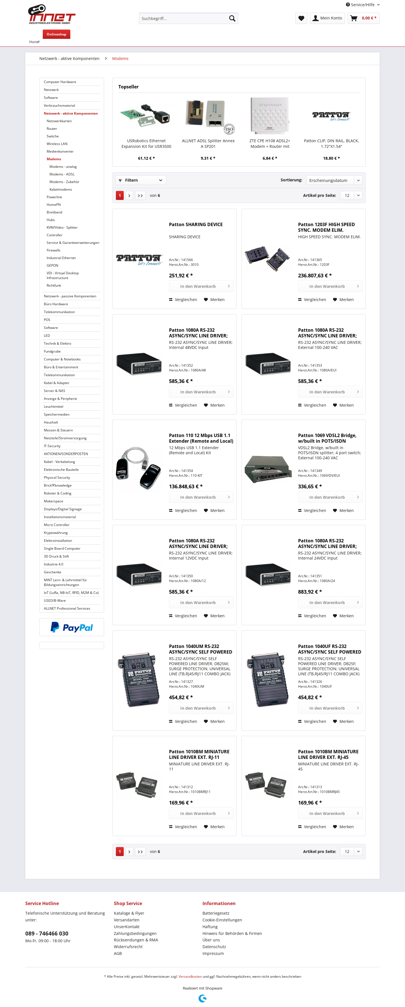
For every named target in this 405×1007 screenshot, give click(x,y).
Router (52, 128)
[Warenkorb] (364, 18)
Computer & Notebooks (62, 359)
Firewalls (53, 250)
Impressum (213, 953)
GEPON (52, 265)
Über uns (211, 940)
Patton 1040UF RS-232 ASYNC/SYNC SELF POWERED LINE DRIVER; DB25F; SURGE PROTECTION (329, 649)
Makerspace (53, 501)
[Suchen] (232, 18)
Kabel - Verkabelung (59, 461)
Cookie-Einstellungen (222, 920)
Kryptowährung (56, 532)
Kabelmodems (61, 189)
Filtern (128, 180)
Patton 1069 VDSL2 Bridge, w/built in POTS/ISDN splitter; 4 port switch (327, 438)
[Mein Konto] (327, 18)
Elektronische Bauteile (61, 469)
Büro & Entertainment (61, 367)
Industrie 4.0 (53, 564)
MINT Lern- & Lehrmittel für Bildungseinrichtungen (65, 582)
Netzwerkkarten (59, 121)
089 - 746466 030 (46, 933)
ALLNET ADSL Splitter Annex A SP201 (208, 143)
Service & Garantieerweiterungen (73, 242)
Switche (53, 136)
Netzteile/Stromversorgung (65, 438)
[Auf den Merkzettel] (214, 299)
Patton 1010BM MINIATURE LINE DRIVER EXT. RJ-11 (199, 754)
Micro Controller (56, 524)
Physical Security (57, 477)
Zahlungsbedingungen (135, 933)
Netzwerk (51, 89)
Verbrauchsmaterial (59, 105)
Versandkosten (190, 976)
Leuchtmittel (53, 406)
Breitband (54, 212)
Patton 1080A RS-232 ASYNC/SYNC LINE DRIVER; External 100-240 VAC (327, 332)
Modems (54, 159)
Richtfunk (54, 285)
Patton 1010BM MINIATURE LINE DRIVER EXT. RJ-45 (328, 754)
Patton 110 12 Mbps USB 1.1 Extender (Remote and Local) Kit (201, 438)
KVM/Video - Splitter (62, 227)
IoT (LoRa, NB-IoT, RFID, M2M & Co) (71, 592)
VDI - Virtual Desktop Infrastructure (63, 275)
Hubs (51, 219)
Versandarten (127, 920)
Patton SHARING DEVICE (196, 225)
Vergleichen (183, 299)
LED (47, 335)
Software (51, 97)
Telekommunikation (59, 311)
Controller (54, 235)
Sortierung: (291, 179)
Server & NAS (54, 390)
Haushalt (51, 422)
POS (47, 319)
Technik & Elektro (57, 343)
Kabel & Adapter (56, 382)
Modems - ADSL (62, 174)
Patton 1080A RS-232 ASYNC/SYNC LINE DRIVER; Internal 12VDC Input (198, 543)
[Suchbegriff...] (188, 18)
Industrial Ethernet (61, 257)
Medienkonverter (60, 151)
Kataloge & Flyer (129, 913)
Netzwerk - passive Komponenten (70, 296)
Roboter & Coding (57, 493)
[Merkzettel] (301, 18)
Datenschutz (214, 946)
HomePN (54, 204)
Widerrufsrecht (128, 946)
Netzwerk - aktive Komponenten (71, 113)
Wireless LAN (57, 143)
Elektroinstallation (58, 540)
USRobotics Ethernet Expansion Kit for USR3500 (146, 143)
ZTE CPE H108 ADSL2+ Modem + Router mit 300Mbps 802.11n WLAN (270, 143)
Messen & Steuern (58, 430)
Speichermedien (56, 414)
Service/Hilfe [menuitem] (361, 4)
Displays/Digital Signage (63, 509)
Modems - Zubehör (64, 181)
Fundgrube (52, 351)
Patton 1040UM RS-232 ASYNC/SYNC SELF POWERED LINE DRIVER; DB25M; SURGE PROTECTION (200, 649)
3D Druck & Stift (56, 556)
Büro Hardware (56, 304)
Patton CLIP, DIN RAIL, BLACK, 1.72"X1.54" (331, 143)
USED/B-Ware (55, 600)
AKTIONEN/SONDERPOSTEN (66, 453)
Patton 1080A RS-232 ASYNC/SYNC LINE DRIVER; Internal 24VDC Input (327, 543)
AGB (118, 953)
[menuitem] (188, 21)
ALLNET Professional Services (67, 608)
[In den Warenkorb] (201, 286)
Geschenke (52, 572)
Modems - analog (63, 166)
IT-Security (52, 446)
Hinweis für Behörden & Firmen (232, 933)
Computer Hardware (60, 81)
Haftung (210, 926)
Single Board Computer (62, 548)
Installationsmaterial (60, 516)
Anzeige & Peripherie (60, 398)
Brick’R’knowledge (58, 485)
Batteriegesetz (216, 913)
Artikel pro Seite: (319, 195)
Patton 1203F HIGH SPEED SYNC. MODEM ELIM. (326, 227)
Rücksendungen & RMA (136, 940)
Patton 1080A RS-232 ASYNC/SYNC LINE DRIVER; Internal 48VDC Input (198, 332)
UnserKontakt (127, 926)
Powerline (54, 197)
